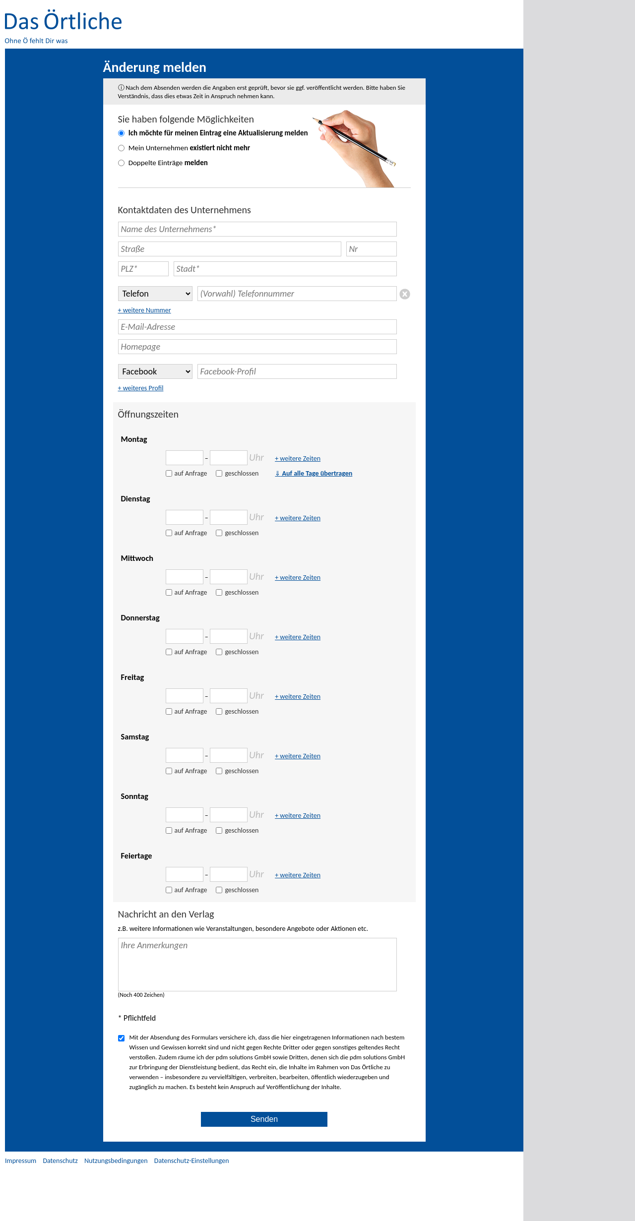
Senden (264, 1119)
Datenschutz (60, 1161)
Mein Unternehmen (189, 147)
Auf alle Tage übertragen (313, 473)
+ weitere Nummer (144, 310)
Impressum (20, 1161)
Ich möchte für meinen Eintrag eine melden (218, 132)
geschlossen (241, 473)
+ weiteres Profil (141, 388)
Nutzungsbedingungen (116, 1161)
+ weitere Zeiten (297, 458)
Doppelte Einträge (168, 162)
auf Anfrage (191, 473)
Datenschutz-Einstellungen (191, 1161)
